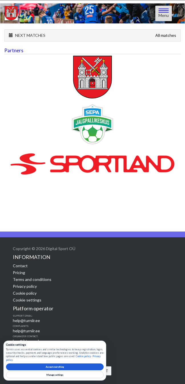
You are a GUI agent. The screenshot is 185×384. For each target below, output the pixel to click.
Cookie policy (25, 293)
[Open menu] (163, 13)
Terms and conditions (32, 279)
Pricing (19, 272)
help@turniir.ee (26, 320)
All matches (165, 35)
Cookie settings (27, 299)
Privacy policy (25, 286)
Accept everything (55, 366)
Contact (20, 265)
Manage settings (54, 374)
